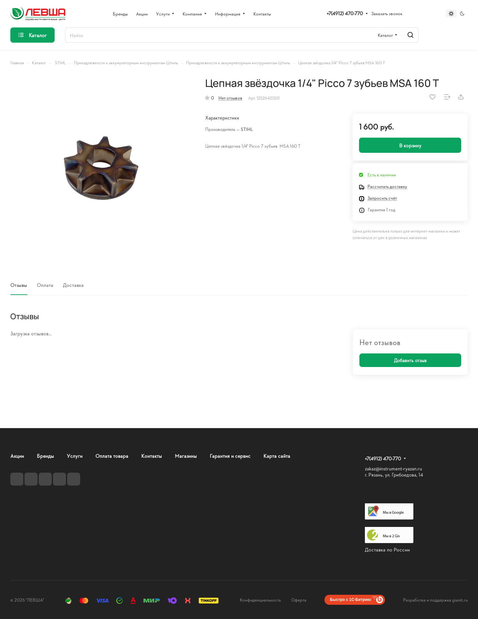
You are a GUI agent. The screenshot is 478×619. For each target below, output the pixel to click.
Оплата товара (111, 455)
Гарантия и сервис (230, 455)
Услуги (74, 455)
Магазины (186, 455)
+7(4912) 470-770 (345, 13)
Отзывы (18, 285)
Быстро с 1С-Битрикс (350, 599)
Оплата (45, 285)
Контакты (151, 455)
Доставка (73, 285)
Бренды (45, 455)
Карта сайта (276, 455)
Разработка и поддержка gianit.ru (435, 600)
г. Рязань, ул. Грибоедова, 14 (394, 474)
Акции (17, 455)
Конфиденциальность (260, 600)
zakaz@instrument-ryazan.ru (393, 468)
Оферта (298, 600)
